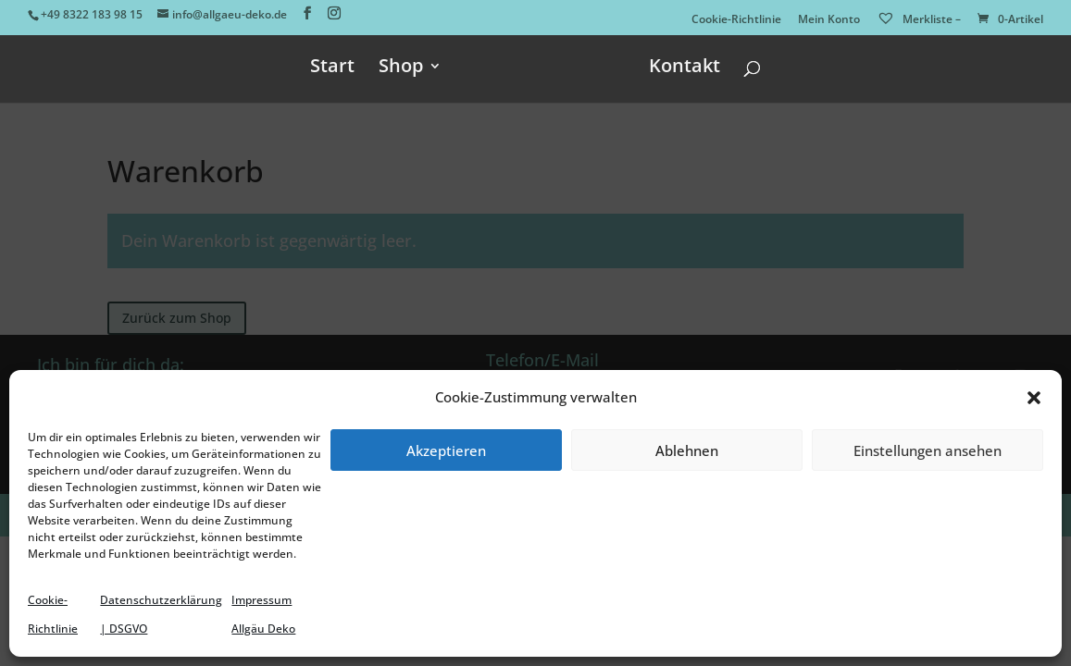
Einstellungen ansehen (927, 450)
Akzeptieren (446, 450)
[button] (1034, 397)
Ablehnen (686, 450)
